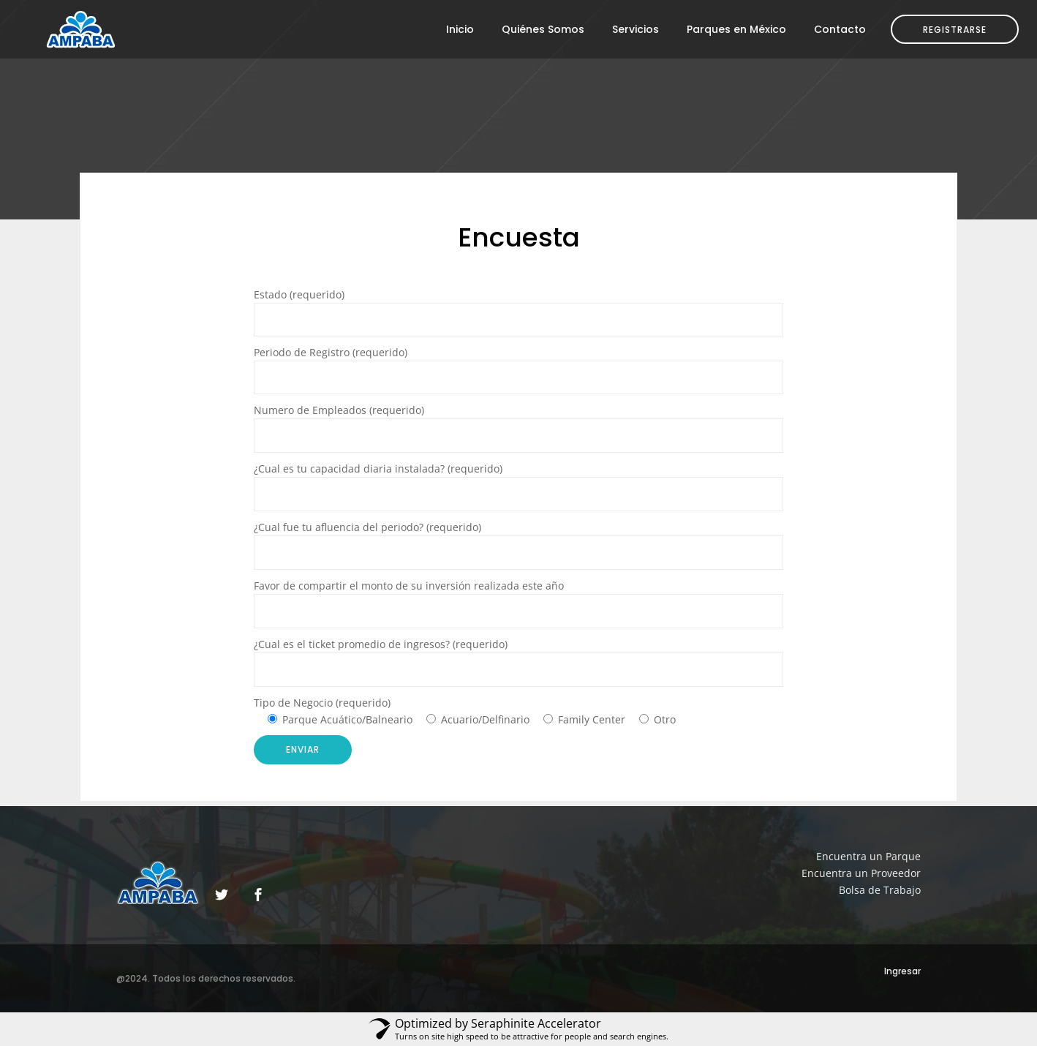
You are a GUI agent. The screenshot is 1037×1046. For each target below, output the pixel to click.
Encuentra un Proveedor (861, 873)
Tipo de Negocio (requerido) (322, 703)
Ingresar (902, 971)
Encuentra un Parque (868, 856)
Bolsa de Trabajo (880, 890)
